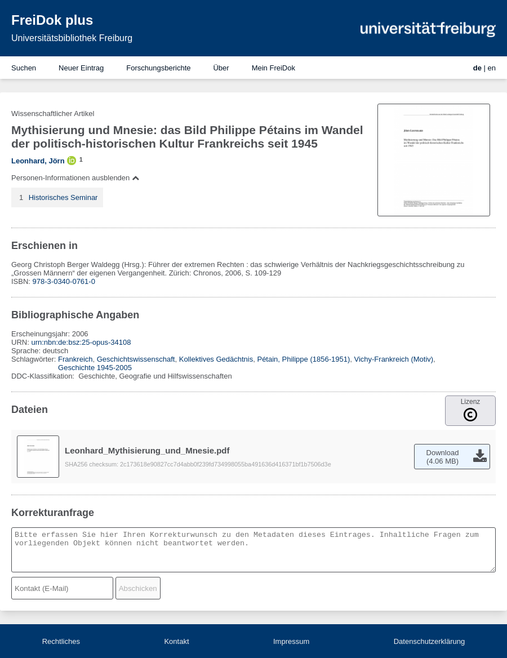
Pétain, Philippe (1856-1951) (303, 359)
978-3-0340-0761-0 (64, 281)
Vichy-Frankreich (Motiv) (393, 359)
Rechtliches (61, 641)
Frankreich (75, 359)
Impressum (291, 641)
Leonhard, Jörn (38, 161)
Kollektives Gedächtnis (216, 359)
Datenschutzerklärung (429, 641)
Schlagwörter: (34, 359)
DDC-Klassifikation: (44, 376)
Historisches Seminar (63, 197)
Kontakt (176, 641)
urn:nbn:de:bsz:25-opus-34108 (81, 342)
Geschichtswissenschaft (136, 359)
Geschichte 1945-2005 (95, 367)
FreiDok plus (52, 20)
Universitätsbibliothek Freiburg (71, 38)
